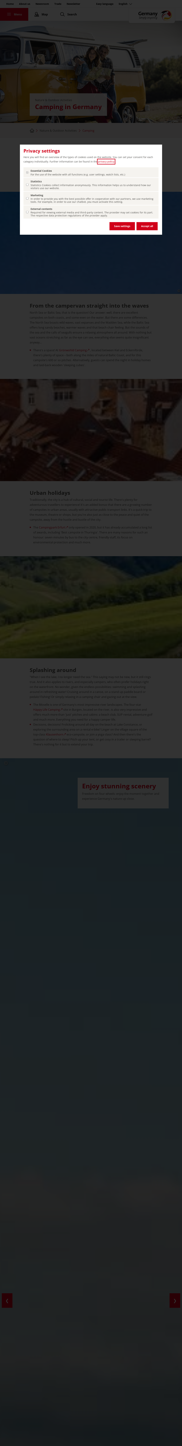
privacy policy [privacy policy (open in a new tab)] (106, 161)
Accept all (147, 226)
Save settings (122, 226)
